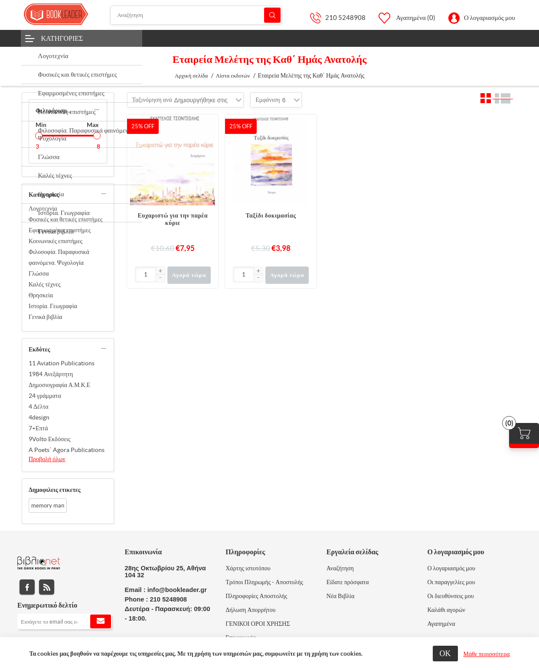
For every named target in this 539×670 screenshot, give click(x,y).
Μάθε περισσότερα (487, 653)
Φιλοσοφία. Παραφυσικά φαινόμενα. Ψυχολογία (59, 257)
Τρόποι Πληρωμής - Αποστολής (264, 582)
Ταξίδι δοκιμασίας (271, 215)
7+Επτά (38, 428)
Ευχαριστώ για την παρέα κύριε (173, 219)
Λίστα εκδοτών (233, 75)
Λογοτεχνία (43, 208)
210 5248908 (345, 17)
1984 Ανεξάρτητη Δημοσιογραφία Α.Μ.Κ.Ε (59, 379)
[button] (160, 271)
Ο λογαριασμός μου (489, 17)
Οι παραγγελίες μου (451, 582)
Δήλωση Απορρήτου (250, 609)
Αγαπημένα (441, 623)
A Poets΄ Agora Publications (67, 449)
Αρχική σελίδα (191, 75)
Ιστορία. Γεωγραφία (53, 305)
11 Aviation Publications (62, 363)
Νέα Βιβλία (340, 595)
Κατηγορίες (62, 38)
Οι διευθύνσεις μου (450, 595)
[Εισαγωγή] (146, 274)
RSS (46, 587)
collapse (96, 109)
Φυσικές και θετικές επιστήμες (66, 219)
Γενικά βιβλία (45, 316)
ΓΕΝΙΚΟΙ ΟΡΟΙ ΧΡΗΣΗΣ (257, 623)
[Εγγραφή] (64, 621)
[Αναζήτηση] (196, 15)
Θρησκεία (41, 295)
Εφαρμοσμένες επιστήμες (60, 230)
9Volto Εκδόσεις (50, 439)
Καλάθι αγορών (446, 609)
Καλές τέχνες (45, 284)
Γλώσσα (39, 273)
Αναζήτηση (272, 15)
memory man (47, 505)
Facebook (27, 587)
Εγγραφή (100, 621)
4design (39, 417)
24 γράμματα (45, 395)
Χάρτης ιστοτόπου (248, 568)
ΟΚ (445, 653)
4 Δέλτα (39, 406)
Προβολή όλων (47, 458)
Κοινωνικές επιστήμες (55, 240)
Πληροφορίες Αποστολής (256, 595)
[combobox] (201, 100)
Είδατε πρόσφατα (348, 582)
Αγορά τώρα (189, 275)
